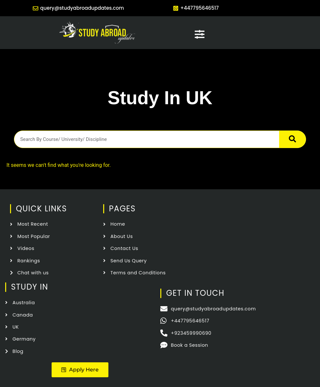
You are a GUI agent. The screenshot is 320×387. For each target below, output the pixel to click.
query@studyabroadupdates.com (82, 8)
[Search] (292, 139)
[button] (80, 369)
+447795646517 (199, 8)
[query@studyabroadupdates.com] (35, 8)
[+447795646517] (175, 8)
